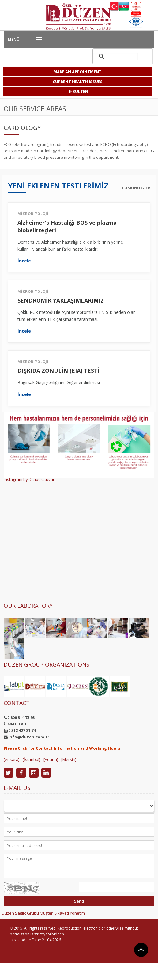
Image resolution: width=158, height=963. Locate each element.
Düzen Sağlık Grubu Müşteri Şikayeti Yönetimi (44, 913)
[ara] (115, 56)
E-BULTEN (78, 91)
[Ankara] (12, 759)
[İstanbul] (31, 759)
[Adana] (50, 759)
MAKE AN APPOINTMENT (77, 71)
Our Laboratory (28, 605)
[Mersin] (69, 759)
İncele (24, 261)
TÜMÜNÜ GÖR (136, 188)
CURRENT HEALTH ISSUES (78, 81)
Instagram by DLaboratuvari (29, 479)
